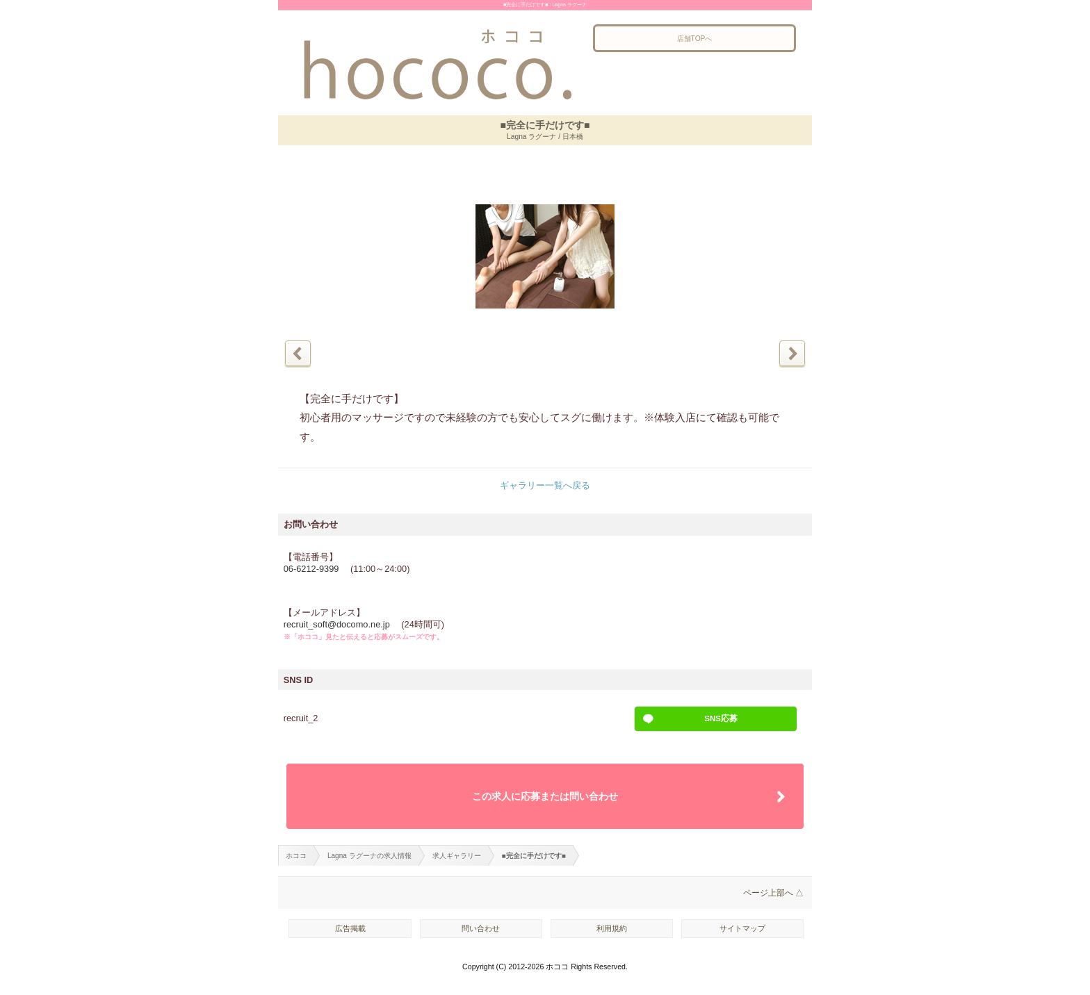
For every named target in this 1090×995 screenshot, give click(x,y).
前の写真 (298, 353)
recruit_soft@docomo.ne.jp (337, 624)
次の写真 (792, 353)
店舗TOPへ (695, 38)
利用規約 (611, 928)
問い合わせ (481, 928)
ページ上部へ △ (773, 893)
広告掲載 (350, 928)
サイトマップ (742, 928)
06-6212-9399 (311, 569)
